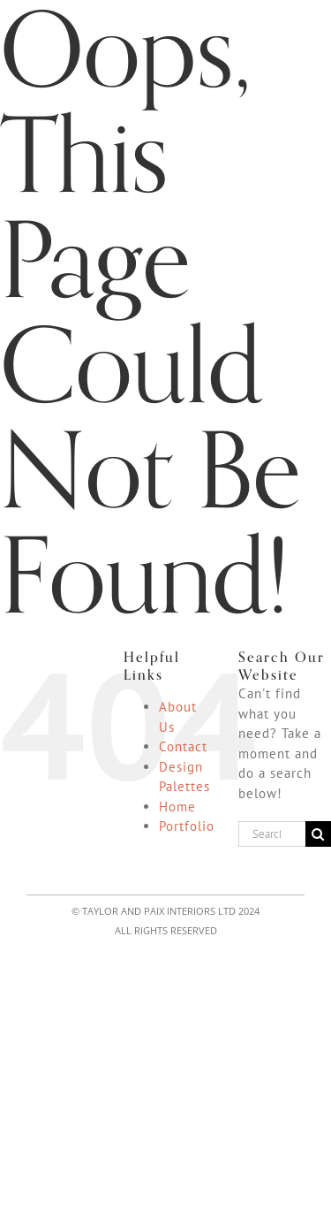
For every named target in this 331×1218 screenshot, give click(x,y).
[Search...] (271, 834)
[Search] (318, 834)
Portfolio (186, 826)
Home (177, 806)
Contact (183, 746)
